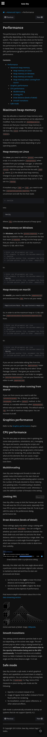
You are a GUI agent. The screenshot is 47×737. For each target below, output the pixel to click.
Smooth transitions (20, 100)
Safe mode (14, 103)
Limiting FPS (18, 94)
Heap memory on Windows (23, 73)
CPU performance (17, 88)
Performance (13, 64)
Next (40, 17)
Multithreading (19, 91)
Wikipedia (31, 627)
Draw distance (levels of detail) (25, 97)
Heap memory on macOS (23, 76)
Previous (8, 17)
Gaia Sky (25, 4)
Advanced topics (14, 12)
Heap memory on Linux (22, 70)
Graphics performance (19, 85)
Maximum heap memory (20, 67)
